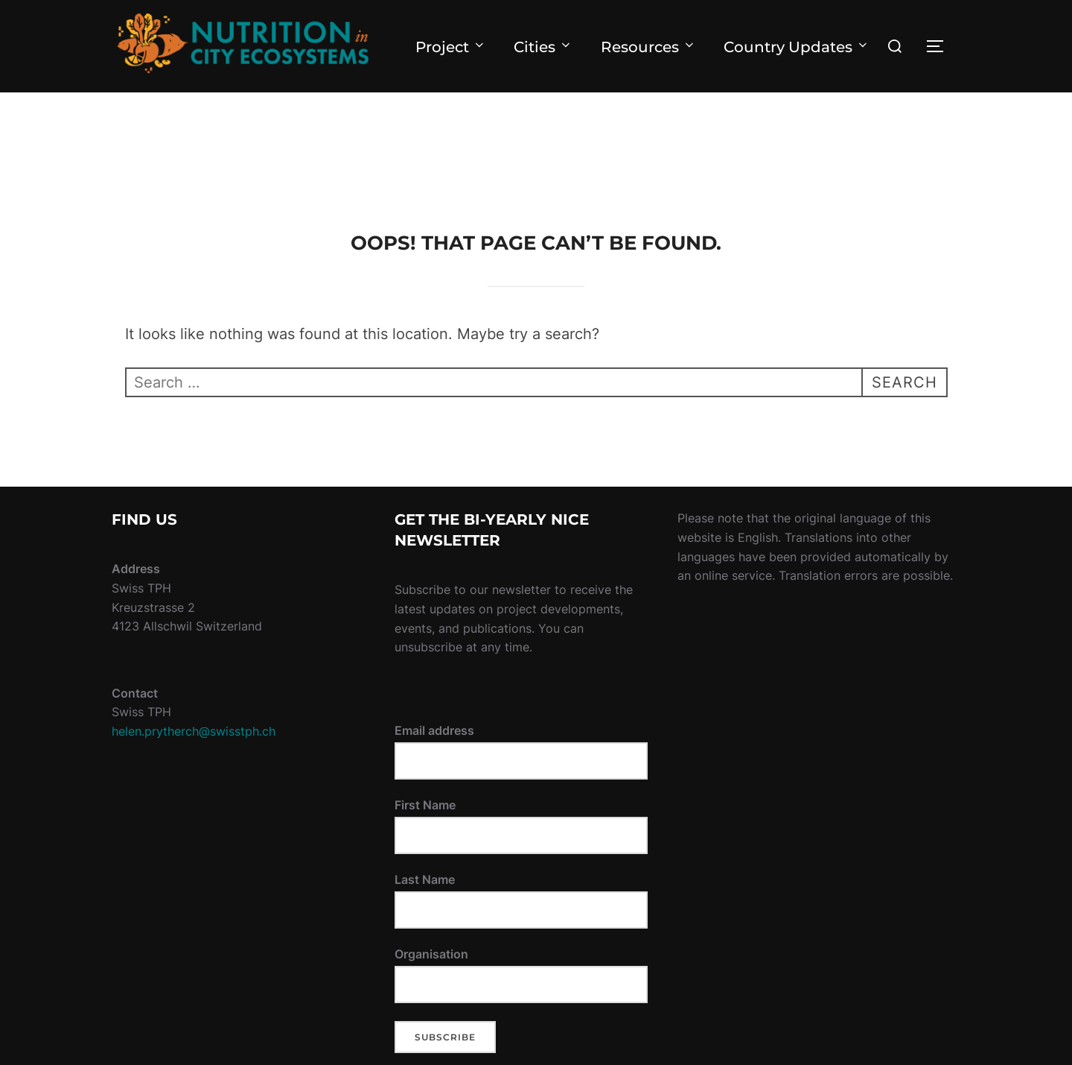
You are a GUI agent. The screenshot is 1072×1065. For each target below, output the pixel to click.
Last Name (425, 879)
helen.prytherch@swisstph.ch (193, 731)
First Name (425, 804)
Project (450, 47)
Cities (543, 47)
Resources (648, 47)
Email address (434, 730)
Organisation (431, 954)
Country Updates (797, 47)
